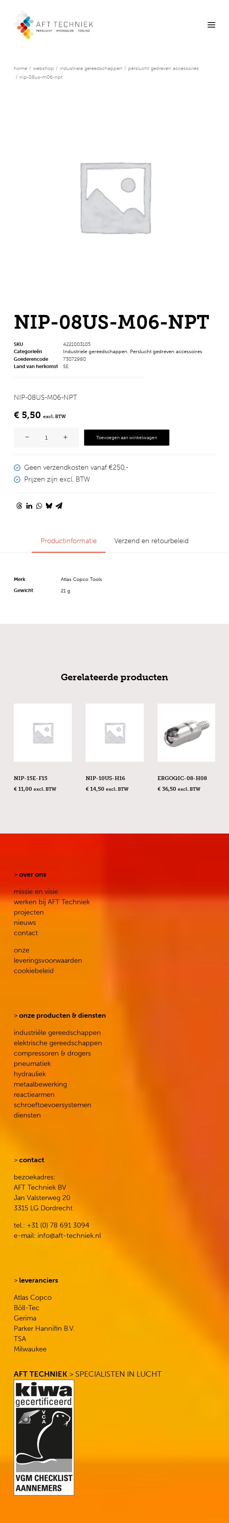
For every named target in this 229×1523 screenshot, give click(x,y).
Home (20, 68)
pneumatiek (32, 1063)
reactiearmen (34, 1094)
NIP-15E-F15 (30, 778)
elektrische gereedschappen (58, 1043)
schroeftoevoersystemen (52, 1105)
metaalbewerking (40, 1084)
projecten (29, 912)
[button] (211, 24)
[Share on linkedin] (29, 505)
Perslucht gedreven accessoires (163, 68)
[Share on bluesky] (49, 505)
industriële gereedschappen (57, 1032)
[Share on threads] (19, 505)
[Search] (188, 24)
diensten (27, 1115)
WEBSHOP (43, 68)
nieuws (25, 922)
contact (26, 933)
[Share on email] (58, 505)
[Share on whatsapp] (39, 505)
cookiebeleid (34, 971)
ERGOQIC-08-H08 (182, 778)
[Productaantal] (46, 438)
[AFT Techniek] (53, 24)
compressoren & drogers (52, 1053)
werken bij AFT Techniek (52, 902)
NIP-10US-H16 (105, 778)
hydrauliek (30, 1074)
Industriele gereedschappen (91, 68)
